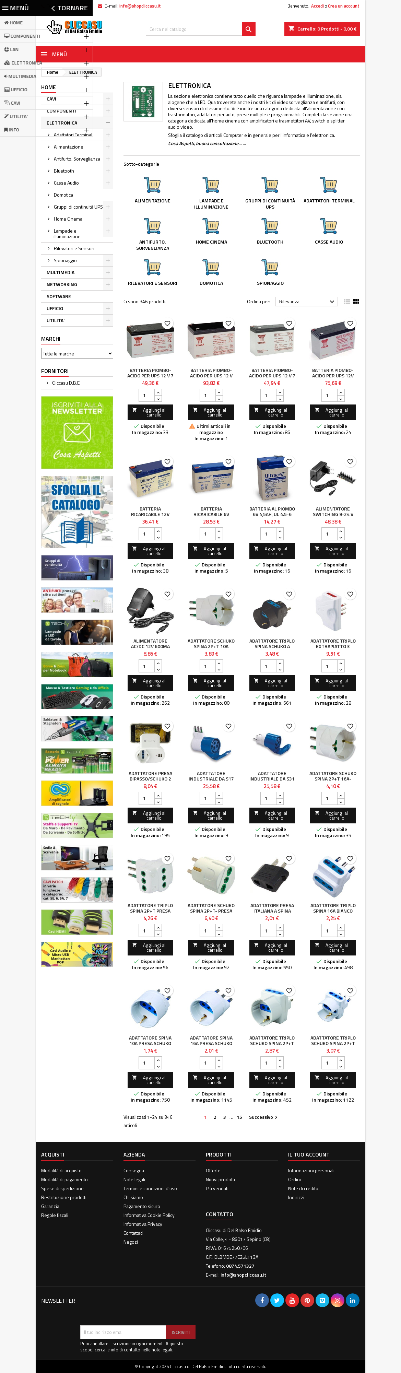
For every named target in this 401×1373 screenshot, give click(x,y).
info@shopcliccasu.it (140, 5)
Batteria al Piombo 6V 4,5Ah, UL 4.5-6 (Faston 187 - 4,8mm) (272, 517)
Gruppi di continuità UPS (78, 206)
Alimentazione (68, 146)
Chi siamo (133, 1197)
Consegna (133, 1170)
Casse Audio (66, 182)
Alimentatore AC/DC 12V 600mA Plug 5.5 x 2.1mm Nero (150, 649)
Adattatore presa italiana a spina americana (272, 911)
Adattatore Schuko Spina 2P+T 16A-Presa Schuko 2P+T (332, 779)
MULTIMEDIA (60, 272)
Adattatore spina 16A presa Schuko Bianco (211, 1043)
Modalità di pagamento (64, 1179)
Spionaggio (65, 260)
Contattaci (133, 1232)
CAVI (51, 98)
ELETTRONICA (62, 122)
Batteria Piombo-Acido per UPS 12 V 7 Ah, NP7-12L (272, 375)
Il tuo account (309, 1154)
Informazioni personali (311, 1170)
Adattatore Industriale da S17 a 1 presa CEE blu (211, 779)
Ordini (294, 1179)
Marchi (50, 339)
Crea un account (343, 5)
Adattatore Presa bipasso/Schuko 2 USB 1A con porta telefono (150, 781)
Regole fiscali (54, 1215)
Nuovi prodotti (220, 1179)
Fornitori (55, 371)
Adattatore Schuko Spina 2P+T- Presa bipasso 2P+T (211, 911)
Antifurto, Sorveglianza (77, 158)
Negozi (130, 1241)
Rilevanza (308, 302)
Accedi (317, 5)
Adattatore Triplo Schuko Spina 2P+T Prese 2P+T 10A (272, 1043)
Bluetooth (64, 170)
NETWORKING (62, 284)
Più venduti (217, 1188)
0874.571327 (78, 5)
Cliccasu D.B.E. (66, 382)
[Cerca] (201, 29)
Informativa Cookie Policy (149, 1215)
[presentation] (132, 1308)
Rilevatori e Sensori (74, 248)
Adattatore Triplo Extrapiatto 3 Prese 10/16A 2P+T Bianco (333, 649)
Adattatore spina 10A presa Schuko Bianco (150, 1043)
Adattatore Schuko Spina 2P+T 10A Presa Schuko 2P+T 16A (211, 649)
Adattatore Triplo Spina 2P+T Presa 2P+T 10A (150, 911)
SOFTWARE (59, 296)
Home (48, 87)
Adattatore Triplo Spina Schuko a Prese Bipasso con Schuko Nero (272, 649)
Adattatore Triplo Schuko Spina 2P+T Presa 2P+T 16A (333, 1043)
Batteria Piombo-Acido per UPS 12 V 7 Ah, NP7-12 (150, 375)
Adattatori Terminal (73, 134)
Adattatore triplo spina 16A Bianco (333, 908)
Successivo (264, 1117)
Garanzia (50, 1206)
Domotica (63, 194)
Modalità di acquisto (61, 1170)
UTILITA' (55, 320)
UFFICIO (55, 308)
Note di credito (303, 1188)
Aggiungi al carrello (148, 412)
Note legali (134, 1179)
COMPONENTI (61, 110)
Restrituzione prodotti (63, 1197)
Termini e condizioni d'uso (150, 1188)
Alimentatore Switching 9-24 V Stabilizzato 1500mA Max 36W (333, 517)
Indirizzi (296, 1197)
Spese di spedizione (62, 1188)
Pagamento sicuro (141, 1206)
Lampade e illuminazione (67, 233)
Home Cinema (68, 218)
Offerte (213, 1170)
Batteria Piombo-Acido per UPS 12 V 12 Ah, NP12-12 (211, 375)
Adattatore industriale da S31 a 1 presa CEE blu (272, 779)
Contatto (219, 1214)
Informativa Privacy (142, 1224)
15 (239, 1116)
